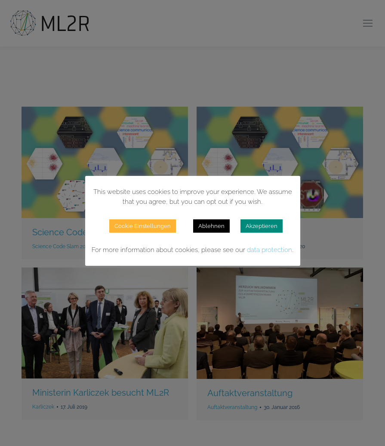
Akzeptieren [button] (261, 226)
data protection (269, 250)
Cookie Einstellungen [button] (142, 226)
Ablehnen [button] (211, 226)
